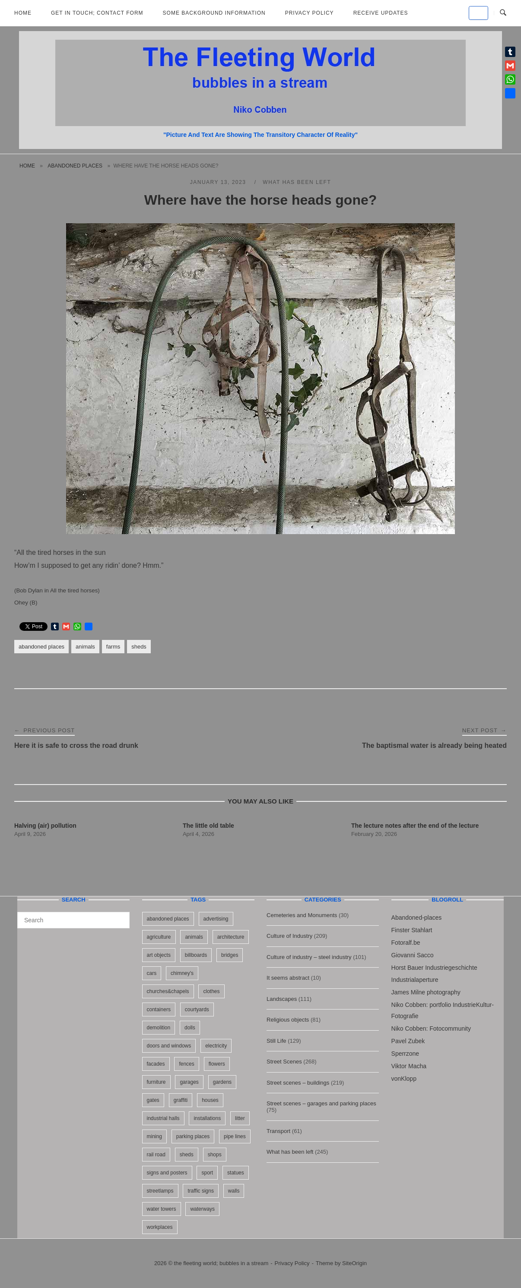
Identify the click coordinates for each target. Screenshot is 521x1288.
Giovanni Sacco (412, 955)
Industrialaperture (414, 979)
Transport (278, 1131)
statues (235, 1173)
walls (234, 1191)
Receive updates (380, 13)
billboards (196, 955)
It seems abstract (288, 978)
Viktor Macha (408, 1066)
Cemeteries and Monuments (302, 915)
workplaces (160, 1227)
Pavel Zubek (408, 1041)
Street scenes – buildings (298, 1082)
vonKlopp (403, 1078)
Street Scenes (284, 1061)
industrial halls (163, 1118)
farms (113, 646)
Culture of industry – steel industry (309, 957)
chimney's (182, 973)
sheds (138, 646)
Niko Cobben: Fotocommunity (431, 1028)
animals (85, 646)
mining (154, 1136)
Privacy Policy (309, 13)
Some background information (214, 13)
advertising (216, 919)
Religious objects (288, 1019)
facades (156, 1064)
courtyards (197, 1009)
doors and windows (169, 1046)
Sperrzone (405, 1053)
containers (159, 1009)
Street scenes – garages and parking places (321, 1103)
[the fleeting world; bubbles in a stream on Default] (478, 13)
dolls (189, 1028)
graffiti (180, 1100)
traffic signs (200, 1191)
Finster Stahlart (411, 930)
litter (240, 1118)
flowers (217, 1064)
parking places (193, 1136)
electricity (216, 1046)
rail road (156, 1155)
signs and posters (167, 1173)
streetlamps (160, 1191)
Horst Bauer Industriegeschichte (434, 967)
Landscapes (282, 999)
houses (210, 1100)
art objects (159, 955)
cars (152, 973)
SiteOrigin (354, 1263)
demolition (159, 1028)
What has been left (297, 182)
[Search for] (73, 920)
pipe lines (235, 1136)
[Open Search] (503, 13)
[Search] (120, 916)
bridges (229, 955)
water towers (161, 1209)
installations (207, 1118)
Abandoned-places (416, 917)
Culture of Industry (289, 936)
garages (189, 1082)
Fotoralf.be (405, 942)
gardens (222, 1082)
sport (207, 1173)
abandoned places (75, 166)
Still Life (276, 1041)
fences (186, 1064)
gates (153, 1100)
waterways (202, 1209)
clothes (211, 991)
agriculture (159, 937)
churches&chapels (168, 991)
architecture (231, 937)
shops (215, 1155)
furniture (156, 1082)
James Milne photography (426, 992)
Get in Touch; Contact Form (97, 13)
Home (23, 13)
